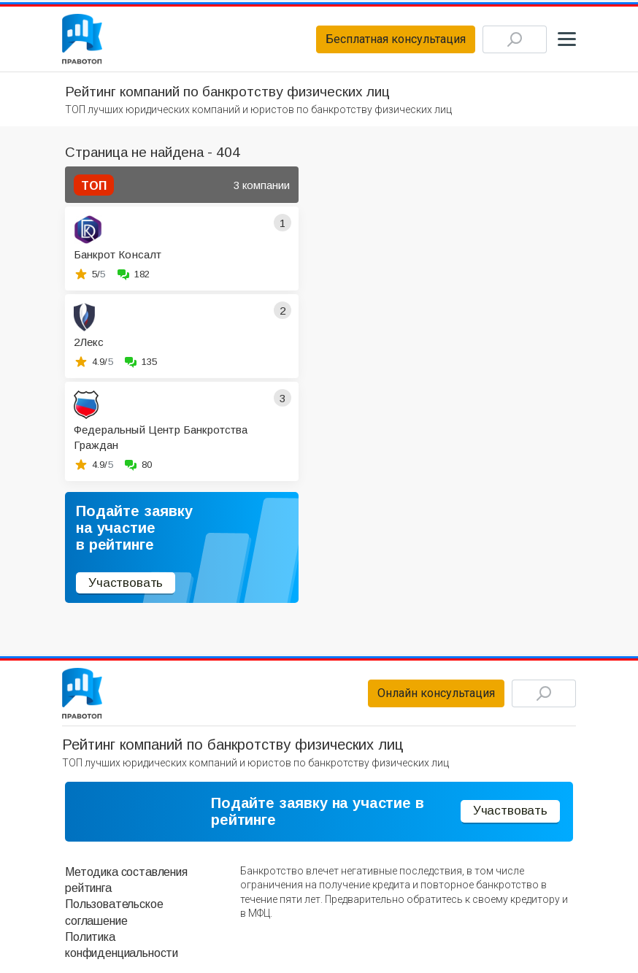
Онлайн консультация (436, 693)
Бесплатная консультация (396, 39)
